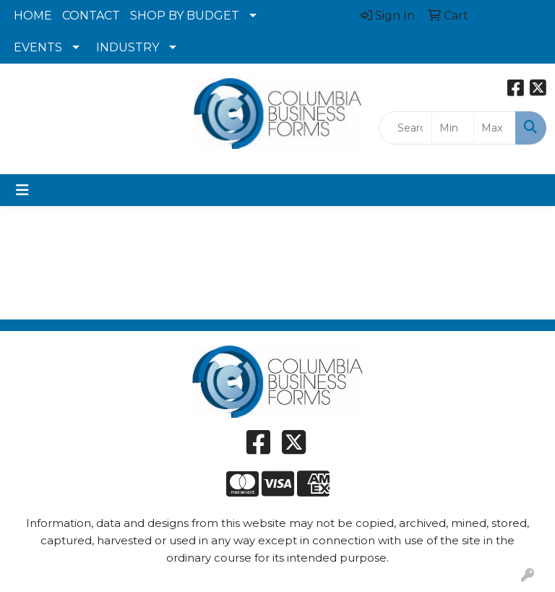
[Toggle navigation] (22, 190)
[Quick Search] (405, 128)
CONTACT (91, 15)
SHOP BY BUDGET (184, 15)
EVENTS (38, 47)
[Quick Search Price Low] (452, 128)
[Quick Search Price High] (494, 128)
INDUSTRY (127, 47)
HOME (33, 15)
